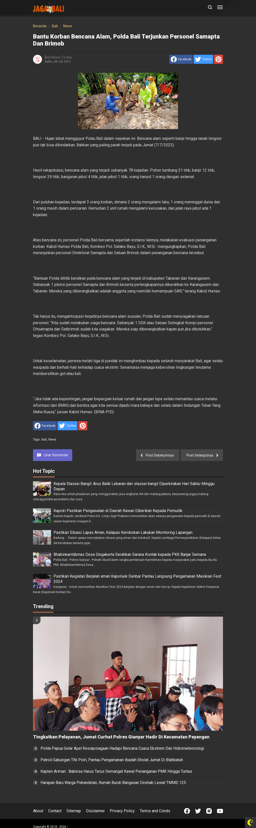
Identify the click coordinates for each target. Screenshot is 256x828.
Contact (55, 810)
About (38, 810)
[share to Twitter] (203, 59)
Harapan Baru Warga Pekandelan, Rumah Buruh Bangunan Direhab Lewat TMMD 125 (113, 782)
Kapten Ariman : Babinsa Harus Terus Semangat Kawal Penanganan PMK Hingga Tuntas (116, 771)
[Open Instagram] (209, 811)
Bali (44, 439)
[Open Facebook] (187, 811)
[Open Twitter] (198, 811)
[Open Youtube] (220, 811)
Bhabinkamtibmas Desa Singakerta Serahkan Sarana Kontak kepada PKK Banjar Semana (130, 554)
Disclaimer (95, 810)
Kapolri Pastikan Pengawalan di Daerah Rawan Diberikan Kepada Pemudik (118, 510)
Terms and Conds (155, 810)
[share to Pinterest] (218, 59)
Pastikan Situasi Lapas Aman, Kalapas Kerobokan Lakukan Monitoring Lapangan (123, 532)
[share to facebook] (181, 59)
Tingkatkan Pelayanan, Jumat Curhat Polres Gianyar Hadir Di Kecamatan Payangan (121, 736)
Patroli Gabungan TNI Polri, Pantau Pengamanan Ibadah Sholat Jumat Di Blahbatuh (111, 759)
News (52, 439)
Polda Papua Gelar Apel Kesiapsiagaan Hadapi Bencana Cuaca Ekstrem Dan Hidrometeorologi (122, 748)
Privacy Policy (122, 810)
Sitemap (73, 810)
